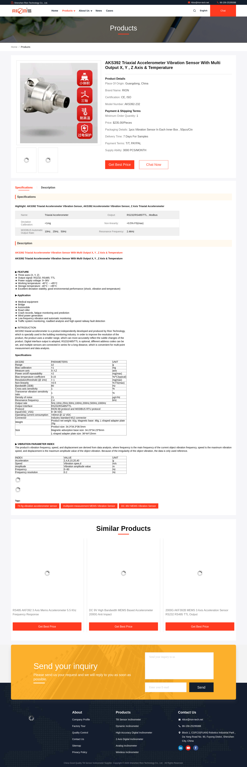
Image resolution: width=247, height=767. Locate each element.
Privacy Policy (79, 752)
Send (201, 687)
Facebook (195, 747)
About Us (85, 10)
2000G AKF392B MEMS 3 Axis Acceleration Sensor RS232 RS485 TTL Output (197, 612)
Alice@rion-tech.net (199, 2)
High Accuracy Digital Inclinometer (134, 732)
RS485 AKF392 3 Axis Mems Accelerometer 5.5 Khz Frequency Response (44, 612)
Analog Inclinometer (126, 745)
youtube (188, 747)
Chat (223, 10)
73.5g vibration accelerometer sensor (37, 506)
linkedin (180, 747)
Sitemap (76, 745)
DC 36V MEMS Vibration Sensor (138, 506)
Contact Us (78, 739)
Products (68, 10)
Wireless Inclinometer (127, 752)
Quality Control (80, 732)
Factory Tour (79, 726)
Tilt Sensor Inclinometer (128, 719)
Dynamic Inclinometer (127, 726)
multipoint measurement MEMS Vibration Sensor (89, 506)
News (99, 10)
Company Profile (81, 719)
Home (54, 10)
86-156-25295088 (226, 2)
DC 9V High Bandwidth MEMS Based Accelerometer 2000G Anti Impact (121, 612)
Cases (109, 10)
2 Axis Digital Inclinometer (129, 739)
